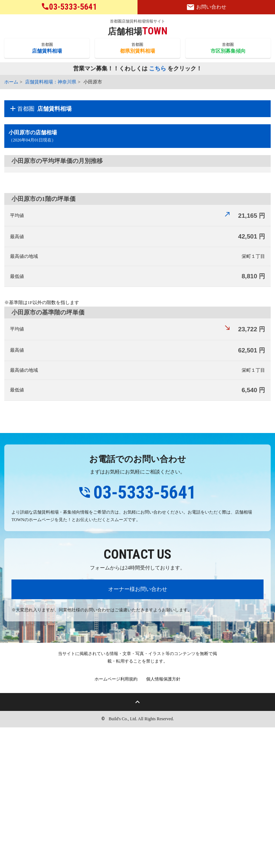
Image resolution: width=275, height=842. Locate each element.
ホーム (11, 82)
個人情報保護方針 (163, 793)
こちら (157, 69)
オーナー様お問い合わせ (137, 704)
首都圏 (47, 48)
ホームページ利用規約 (116, 793)
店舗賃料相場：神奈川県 (50, 82)
